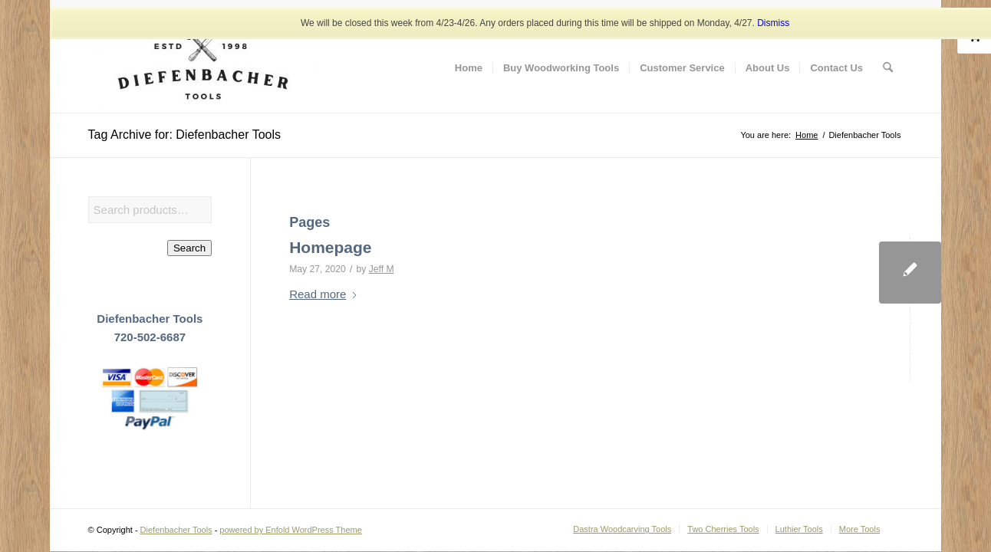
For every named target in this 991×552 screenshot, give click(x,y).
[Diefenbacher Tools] (203, 68)
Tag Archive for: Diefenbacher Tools (184, 134)
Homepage (330, 247)
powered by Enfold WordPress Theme (290, 529)
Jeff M (381, 269)
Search (189, 248)
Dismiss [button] (773, 23)
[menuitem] (468, 68)
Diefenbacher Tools (176, 529)
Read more (323, 294)
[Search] (888, 68)
